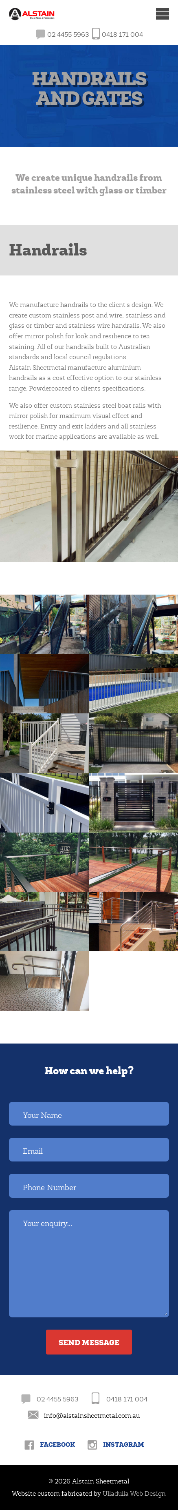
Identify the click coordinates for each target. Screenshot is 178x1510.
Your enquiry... (47, 1223)
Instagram (123, 1444)
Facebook (57, 1444)
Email (33, 1151)
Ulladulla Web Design (134, 1494)
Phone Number (49, 1187)
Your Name (42, 1115)
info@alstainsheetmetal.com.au (92, 1416)
